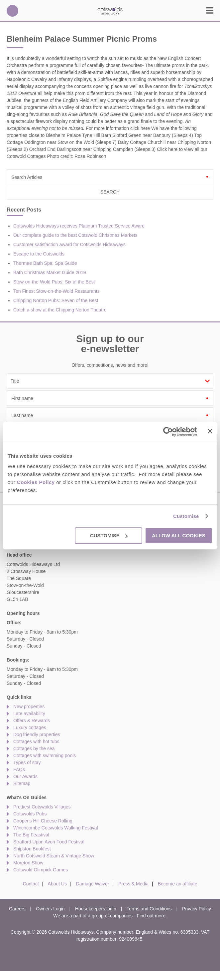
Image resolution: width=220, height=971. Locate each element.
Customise (186, 516)
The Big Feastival (31, 834)
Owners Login (50, 908)
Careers (17, 908)
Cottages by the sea (34, 748)
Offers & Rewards (31, 720)
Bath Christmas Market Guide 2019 (49, 272)
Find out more (151, 915)
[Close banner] (210, 431)
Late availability (29, 713)
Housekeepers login (95, 908)
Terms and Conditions (149, 908)
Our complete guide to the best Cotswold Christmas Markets (75, 235)
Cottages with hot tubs (36, 741)
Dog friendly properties (36, 734)
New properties (29, 706)
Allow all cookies (178, 535)
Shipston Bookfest (32, 848)
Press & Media (133, 883)
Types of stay (27, 762)
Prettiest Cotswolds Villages (41, 806)
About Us (57, 883)
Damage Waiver (92, 883)
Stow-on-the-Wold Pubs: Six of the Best (54, 281)
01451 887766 (12, 11)
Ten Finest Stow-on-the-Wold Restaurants (56, 291)
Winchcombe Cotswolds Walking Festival (55, 827)
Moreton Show (28, 862)
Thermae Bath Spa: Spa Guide (45, 263)
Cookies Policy (36, 482)
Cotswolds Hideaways (110, 11)
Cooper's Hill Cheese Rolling (42, 820)
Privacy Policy (196, 908)
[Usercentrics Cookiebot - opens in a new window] (168, 432)
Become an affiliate (177, 883)
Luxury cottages (29, 727)
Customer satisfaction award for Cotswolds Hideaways (69, 244)
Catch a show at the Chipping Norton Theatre (60, 309)
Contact (31, 883)
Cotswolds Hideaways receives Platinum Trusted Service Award (79, 226)
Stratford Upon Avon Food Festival (48, 841)
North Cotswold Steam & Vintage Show (53, 855)
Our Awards (25, 776)
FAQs (19, 769)
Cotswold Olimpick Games (40, 869)
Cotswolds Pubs (30, 813)
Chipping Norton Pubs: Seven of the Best (55, 300)
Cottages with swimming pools (44, 755)
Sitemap (21, 783)
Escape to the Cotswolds (38, 253)
